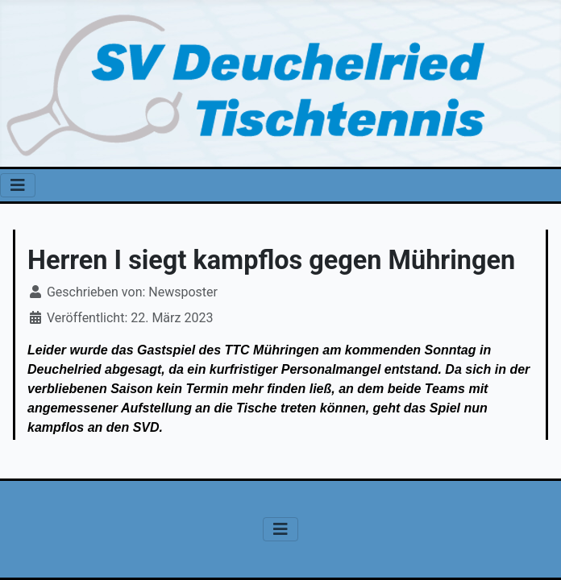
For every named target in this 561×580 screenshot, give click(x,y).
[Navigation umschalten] (17, 185)
